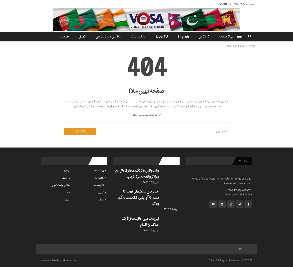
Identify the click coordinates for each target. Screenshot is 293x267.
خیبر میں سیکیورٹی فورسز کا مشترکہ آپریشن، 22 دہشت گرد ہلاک (138, 198)
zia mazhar (70, 260)
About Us (225, 4)
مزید (63, 37)
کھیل (81, 37)
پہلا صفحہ (228, 37)
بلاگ (101, 200)
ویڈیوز (67, 200)
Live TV (162, 37)
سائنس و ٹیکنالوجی (108, 37)
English (184, 37)
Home (239, 249)
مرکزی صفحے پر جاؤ (146, 114)
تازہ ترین (205, 37)
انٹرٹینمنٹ (138, 37)
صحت (67, 193)
